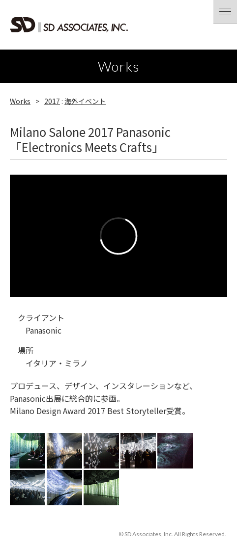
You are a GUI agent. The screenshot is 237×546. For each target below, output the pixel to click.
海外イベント (85, 101)
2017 (52, 101)
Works (20, 101)
